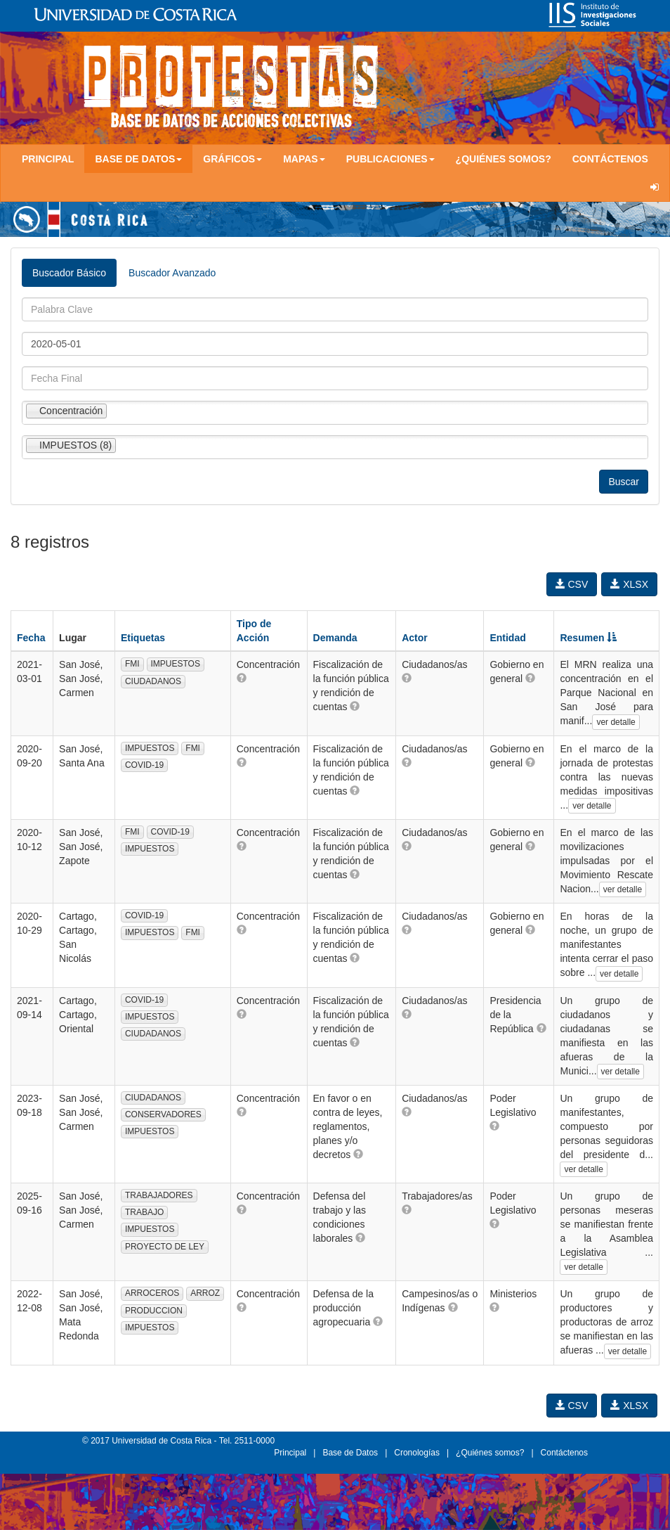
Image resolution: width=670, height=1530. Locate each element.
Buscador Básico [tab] (69, 272)
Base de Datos (350, 1453)
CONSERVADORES (163, 1114)
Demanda (335, 637)
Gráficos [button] (232, 159)
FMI (132, 664)
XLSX (629, 584)
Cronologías (417, 1453)
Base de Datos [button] (138, 159)
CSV (572, 584)
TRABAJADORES (159, 1195)
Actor (415, 637)
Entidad (507, 637)
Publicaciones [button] (390, 159)
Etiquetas (143, 637)
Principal (48, 159)
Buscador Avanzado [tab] (172, 272)
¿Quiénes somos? (503, 159)
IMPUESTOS (175, 664)
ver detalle (615, 722)
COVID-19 (144, 765)
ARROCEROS (152, 1293)
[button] (242, 678)
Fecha (31, 637)
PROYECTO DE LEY (164, 1247)
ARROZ (205, 1293)
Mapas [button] (304, 159)
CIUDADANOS (153, 681)
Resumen (588, 637)
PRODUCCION (154, 1311)
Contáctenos (610, 159)
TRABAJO (144, 1212)
